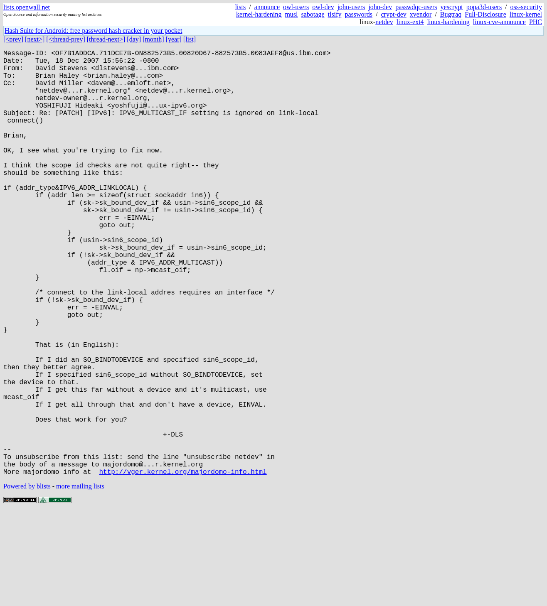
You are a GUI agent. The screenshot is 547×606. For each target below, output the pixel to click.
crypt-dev (394, 14)
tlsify (334, 14)
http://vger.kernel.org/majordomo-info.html (182, 566)
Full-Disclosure (485, 14)
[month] (153, 39)
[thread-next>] (106, 39)
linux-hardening (448, 21)
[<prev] (13, 39)
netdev (384, 21)
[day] (134, 39)
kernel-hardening (258, 14)
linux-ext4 (410, 21)
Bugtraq (451, 14)
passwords (358, 14)
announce (267, 6)
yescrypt (452, 6)
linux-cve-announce (499, 21)
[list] (189, 39)
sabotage (313, 14)
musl (291, 14)
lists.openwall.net (26, 7)
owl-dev (323, 6)
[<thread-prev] (65, 39)
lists (240, 6)
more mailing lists (80, 580)
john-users (351, 6)
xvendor (420, 14)
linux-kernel (526, 14)
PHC (535, 21)
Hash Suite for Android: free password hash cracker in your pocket (93, 30)
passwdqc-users (416, 6)
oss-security (526, 6)
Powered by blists (27, 580)
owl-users (296, 6)
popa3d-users (484, 6)
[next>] (34, 39)
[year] (174, 39)
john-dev (380, 6)
